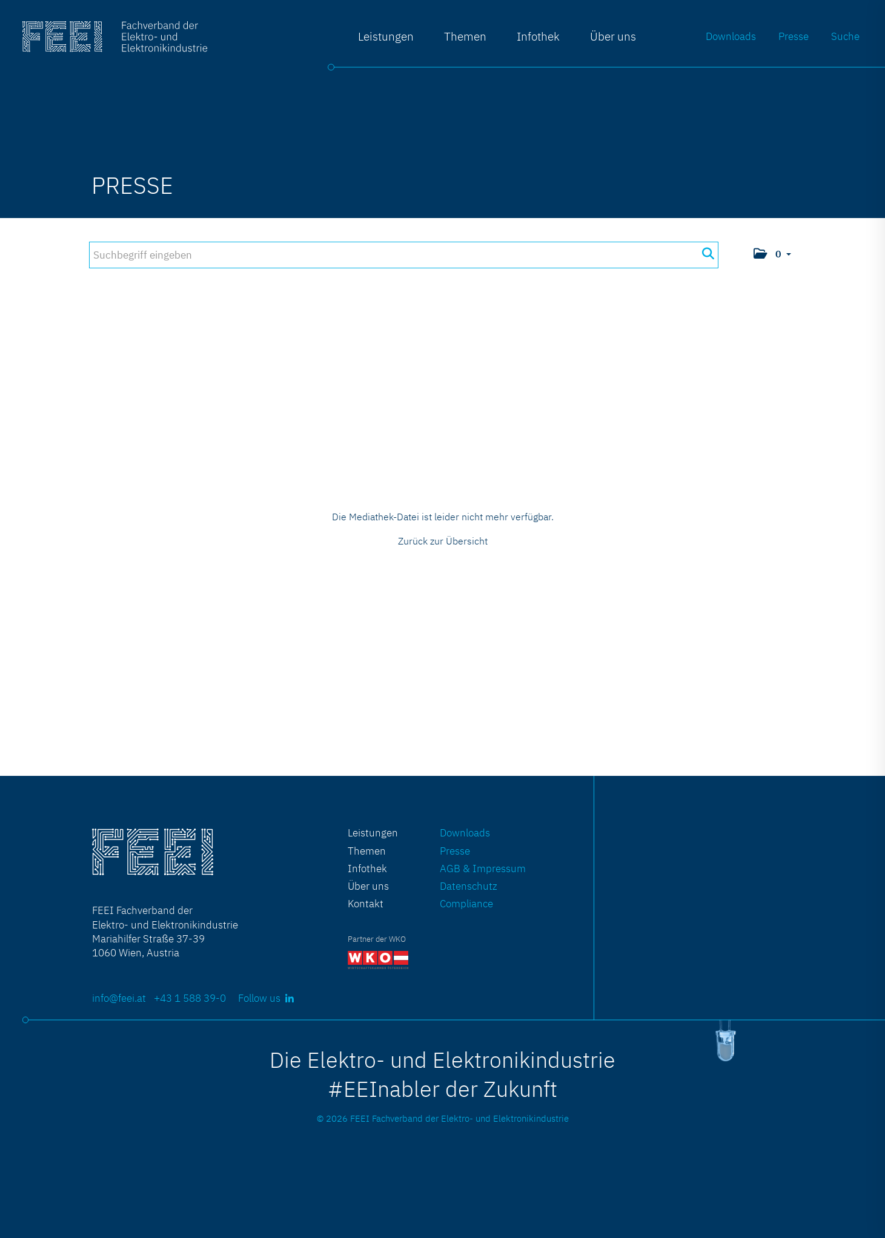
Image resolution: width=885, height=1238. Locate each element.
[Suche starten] (707, 254)
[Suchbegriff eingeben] (403, 255)
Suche (845, 36)
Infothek (538, 36)
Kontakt (365, 903)
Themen (465, 36)
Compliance (466, 903)
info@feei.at (119, 998)
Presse (793, 36)
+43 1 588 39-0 (190, 998)
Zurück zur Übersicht (443, 541)
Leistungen (386, 36)
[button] (772, 255)
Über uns (613, 36)
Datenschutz (468, 886)
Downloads (731, 36)
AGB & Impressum (483, 868)
